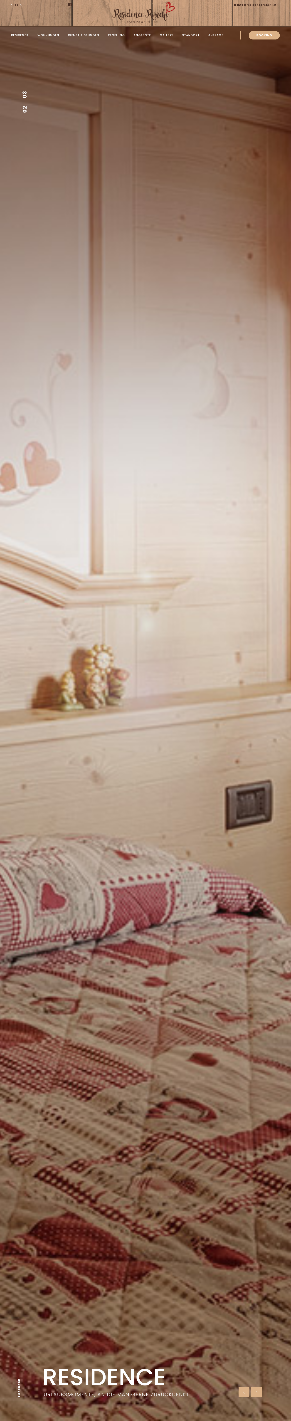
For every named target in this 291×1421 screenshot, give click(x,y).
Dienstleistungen (83, 35)
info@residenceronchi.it (255, 5)
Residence (20, 35)
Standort (190, 35)
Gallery (166, 35)
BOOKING (264, 35)
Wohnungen (48, 35)
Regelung (116, 35)
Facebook (19, 1388)
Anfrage (215, 35)
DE (16, 5)
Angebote (142, 35)
